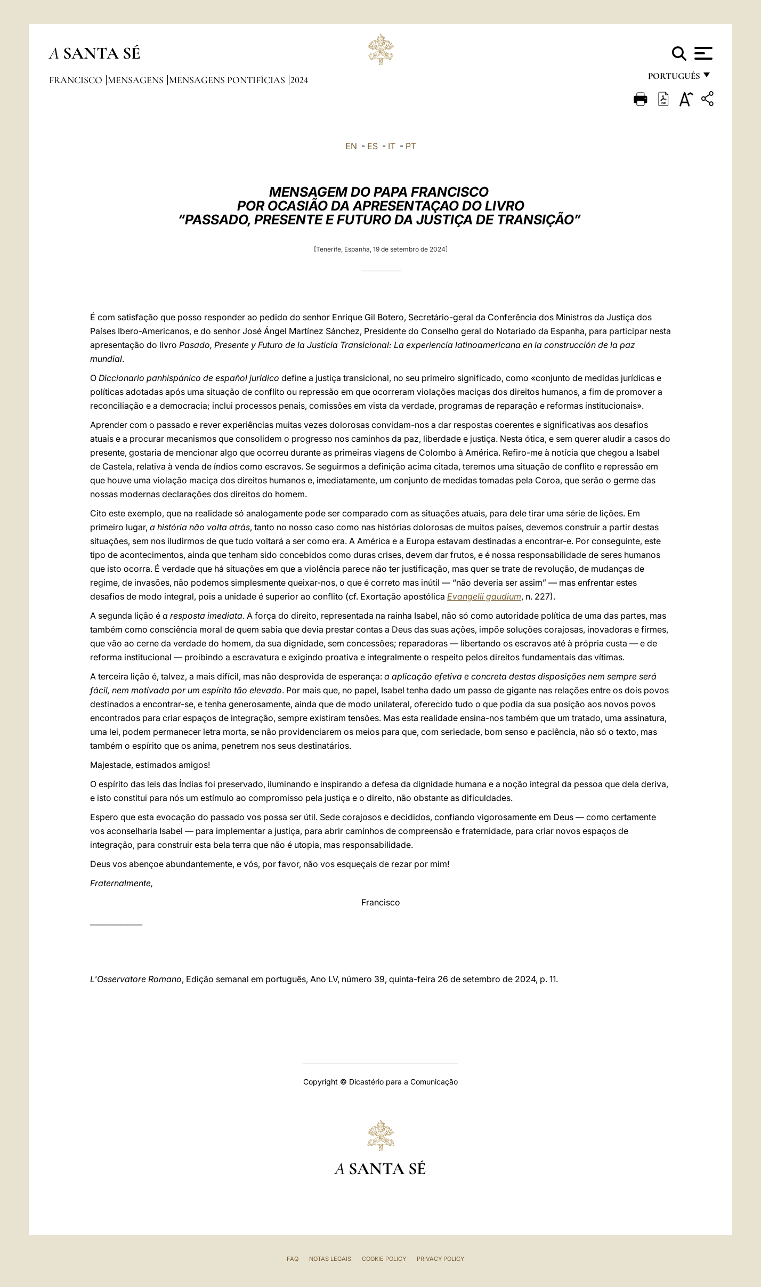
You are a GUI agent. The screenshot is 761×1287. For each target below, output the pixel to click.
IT (391, 146)
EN (351, 146)
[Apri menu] (702, 53)
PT (411, 146)
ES (372, 146)
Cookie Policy (384, 1258)
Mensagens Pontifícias (228, 80)
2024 (299, 80)
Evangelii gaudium (484, 596)
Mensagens (137, 80)
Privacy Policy (440, 1258)
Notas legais (330, 1258)
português (673, 78)
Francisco (76, 80)
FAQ (292, 1258)
